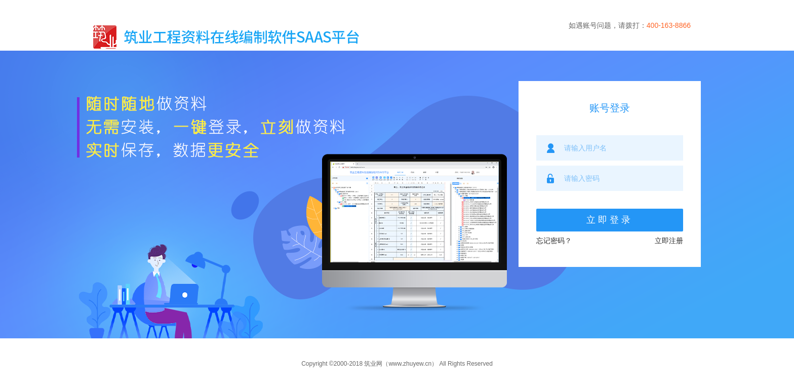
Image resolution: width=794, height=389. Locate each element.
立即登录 (609, 220)
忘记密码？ (554, 241)
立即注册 (669, 241)
